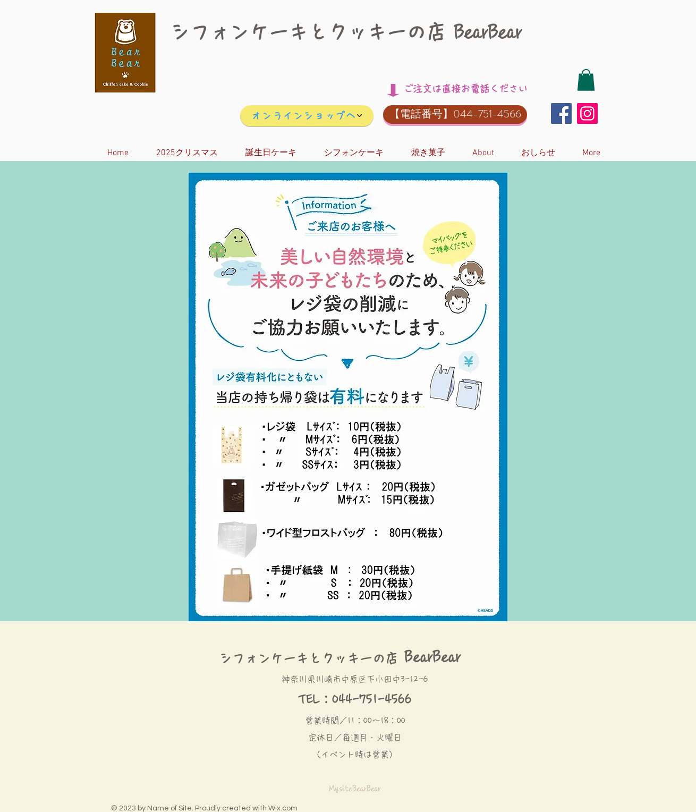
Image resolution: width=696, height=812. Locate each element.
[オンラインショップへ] (307, 115)
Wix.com (283, 808)
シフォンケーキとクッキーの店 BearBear (346, 32)
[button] (586, 80)
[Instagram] (587, 113)
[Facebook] (561, 113)
